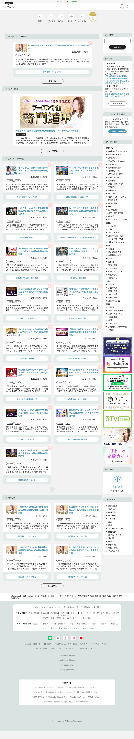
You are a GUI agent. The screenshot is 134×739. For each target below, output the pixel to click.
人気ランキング (40, 607)
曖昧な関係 (112, 203)
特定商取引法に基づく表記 (66, 643)
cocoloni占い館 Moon (67, 660)
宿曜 (110, 541)
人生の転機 (112, 287)
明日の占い (112, 274)
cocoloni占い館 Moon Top (22, 596)
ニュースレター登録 (117, 131)
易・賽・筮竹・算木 (116, 528)
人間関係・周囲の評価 (117, 326)
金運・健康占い (65, 628)
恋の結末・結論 (114, 154)
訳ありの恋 (112, 200)
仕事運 (111, 307)
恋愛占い (112, 164)
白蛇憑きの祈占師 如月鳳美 (27, 278)
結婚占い (104, 623)
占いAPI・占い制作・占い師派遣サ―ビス (81, 692)
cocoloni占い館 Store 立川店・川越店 (58, 701)
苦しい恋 (112, 193)
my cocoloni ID (67, 664)
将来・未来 (112, 291)
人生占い (42, 628)
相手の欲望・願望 (115, 174)
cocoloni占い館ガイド (32, 643)
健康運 (111, 330)
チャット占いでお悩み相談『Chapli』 (48, 692)
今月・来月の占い (115, 271)
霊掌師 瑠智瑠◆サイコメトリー (77, 197)
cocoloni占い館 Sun (67, 655)
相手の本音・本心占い (117, 151)
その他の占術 (113, 551)
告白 (110, 206)
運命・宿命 (112, 294)
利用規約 (47, 643)
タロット (112, 518)
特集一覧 (95, 607)
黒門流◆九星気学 (27, 237)
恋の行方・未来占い (116, 161)
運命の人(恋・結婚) (116, 235)
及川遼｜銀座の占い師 (77, 318)
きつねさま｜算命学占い (27, 318)
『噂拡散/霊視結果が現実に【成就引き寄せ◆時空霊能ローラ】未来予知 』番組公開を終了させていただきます (117, 80)
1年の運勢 (112, 268)
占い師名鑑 (85, 607)
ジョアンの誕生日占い (77, 358)
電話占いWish (93, 697)
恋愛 (53, 596)
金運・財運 (112, 323)
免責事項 (83, 643)
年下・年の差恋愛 (115, 213)
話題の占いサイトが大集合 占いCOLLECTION (49, 697)
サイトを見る (52, 151)
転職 (110, 320)
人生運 (111, 284)
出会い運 (112, 226)
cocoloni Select (82, 701)
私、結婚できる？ (115, 252)
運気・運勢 (112, 265)
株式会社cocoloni (67, 669)
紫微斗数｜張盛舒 (27, 358)
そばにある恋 (113, 232)
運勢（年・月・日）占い (84, 628)
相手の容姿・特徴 (115, 239)
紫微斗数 (112, 544)
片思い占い (74, 623)
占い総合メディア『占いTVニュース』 (49, 687)
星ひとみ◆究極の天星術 (77, 439)
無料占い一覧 (73, 607)
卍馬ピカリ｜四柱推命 (77, 278)
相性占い (112, 190)
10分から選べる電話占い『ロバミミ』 (81, 687)
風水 (110, 522)
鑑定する (52, 81)
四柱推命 (112, 512)
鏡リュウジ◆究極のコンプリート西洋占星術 (77, 237)
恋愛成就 (112, 187)
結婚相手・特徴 (114, 255)
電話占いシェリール (77, 697)
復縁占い (85, 623)
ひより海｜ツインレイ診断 (27, 197)
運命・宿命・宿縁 (115, 183)
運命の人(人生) (114, 300)
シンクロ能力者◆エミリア (27, 399)
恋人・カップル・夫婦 (117, 219)
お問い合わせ (55, 648)
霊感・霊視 (112, 548)
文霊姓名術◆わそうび (26, 480)
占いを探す (42, 596)
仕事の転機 (112, 317)
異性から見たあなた (116, 242)
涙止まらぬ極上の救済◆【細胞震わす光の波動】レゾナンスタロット (117, 96)
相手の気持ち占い (60, 623)
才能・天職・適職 (115, 310)
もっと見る (117, 103)
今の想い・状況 (114, 170)
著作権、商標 (41, 648)
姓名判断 (112, 515)
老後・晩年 (112, 297)
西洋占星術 (112, 505)
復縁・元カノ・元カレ (117, 196)
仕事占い (52, 628)
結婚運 (111, 248)
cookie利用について (87, 648)
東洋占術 (112, 509)
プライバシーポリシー (99, 643)
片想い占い (112, 157)
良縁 (110, 229)
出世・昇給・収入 (115, 313)
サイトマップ (69, 648)
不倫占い (94, 623)
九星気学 (112, 531)
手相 (110, 525)
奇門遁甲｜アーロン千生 (52, 72)
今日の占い (112, 278)
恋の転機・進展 (114, 167)
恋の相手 (112, 180)
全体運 (111, 261)
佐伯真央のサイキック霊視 (77, 399)
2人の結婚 (112, 209)
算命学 (111, 538)
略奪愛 (111, 216)
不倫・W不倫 (113, 177)
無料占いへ (52, 585)
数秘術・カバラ (114, 535)
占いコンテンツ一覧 (57, 607)
